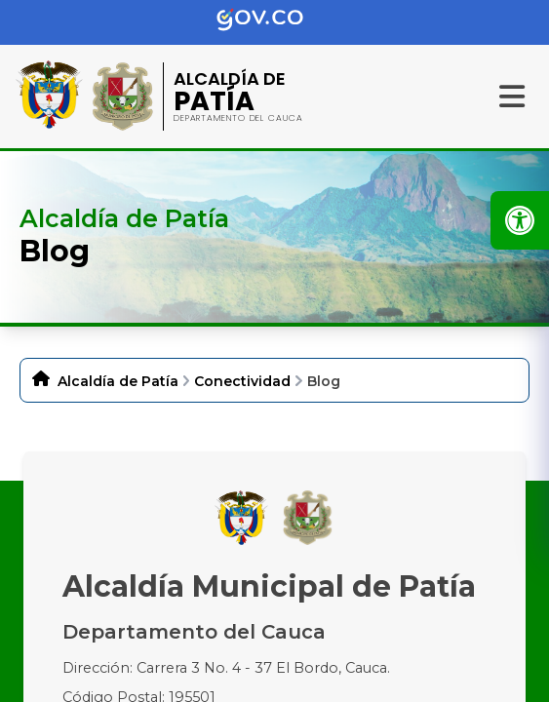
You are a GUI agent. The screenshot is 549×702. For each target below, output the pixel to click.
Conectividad (242, 381)
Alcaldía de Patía (118, 381)
